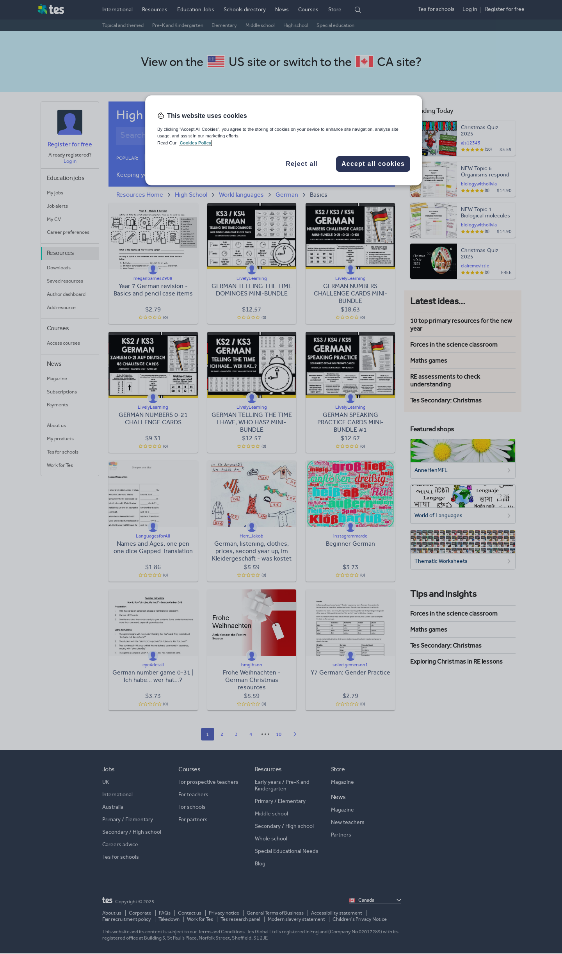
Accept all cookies (373, 163)
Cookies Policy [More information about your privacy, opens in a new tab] (195, 143)
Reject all (302, 163)
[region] (283, 140)
